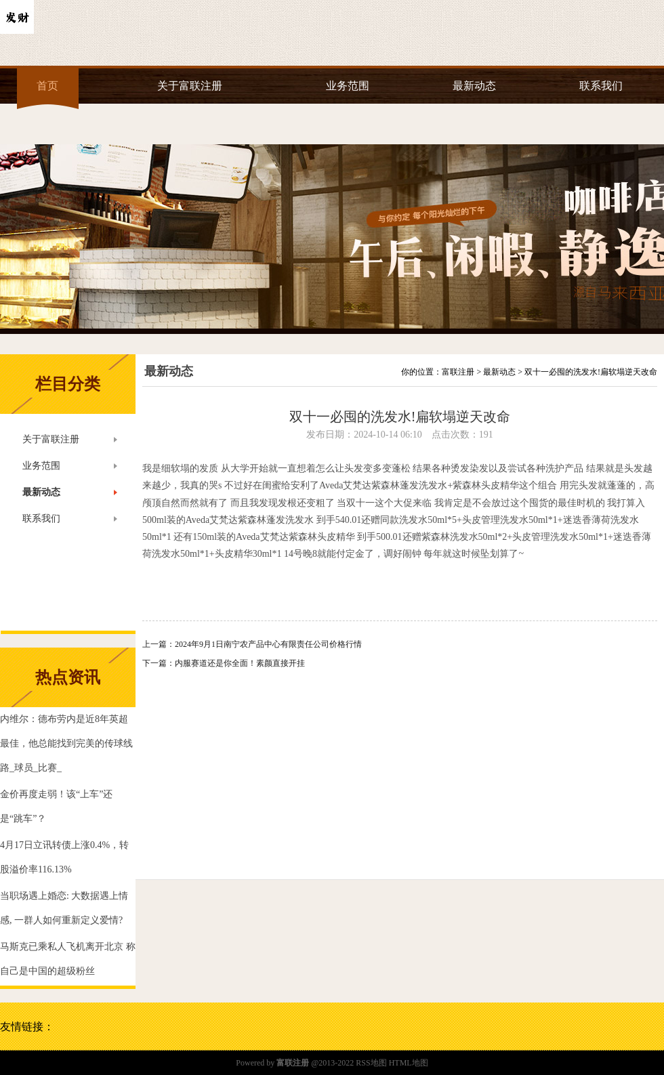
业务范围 (347, 85)
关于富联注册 (189, 85)
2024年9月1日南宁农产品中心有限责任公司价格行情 (268, 644)
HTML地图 (408, 1063)
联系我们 (601, 85)
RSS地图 (371, 1063)
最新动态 (474, 85)
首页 (47, 85)
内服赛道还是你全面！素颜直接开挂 (240, 663)
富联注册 (458, 372)
